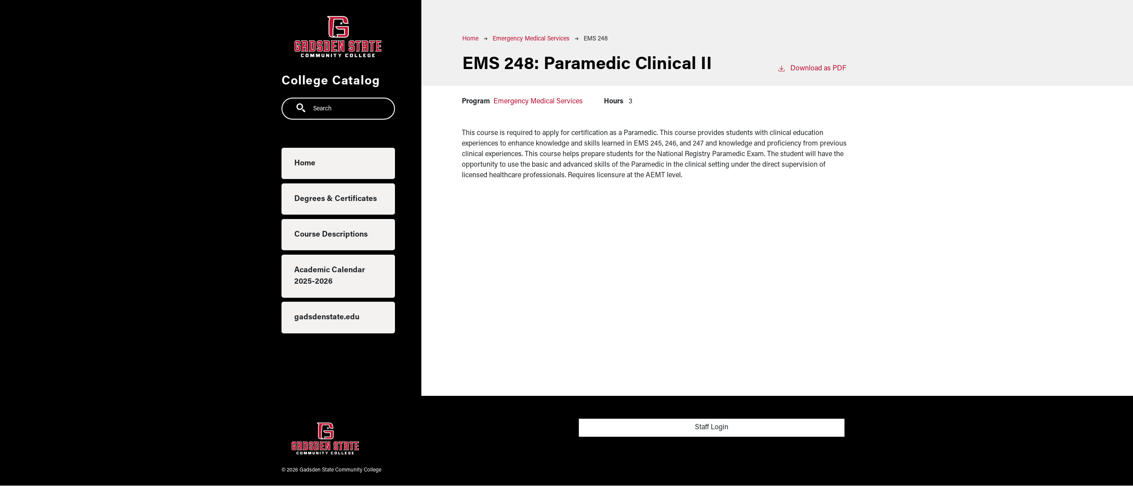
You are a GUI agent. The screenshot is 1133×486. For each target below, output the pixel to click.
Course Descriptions (331, 234)
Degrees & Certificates (335, 199)
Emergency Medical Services (531, 39)
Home (304, 163)
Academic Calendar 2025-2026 (329, 276)
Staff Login (711, 427)
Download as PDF (811, 67)
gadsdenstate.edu (326, 317)
